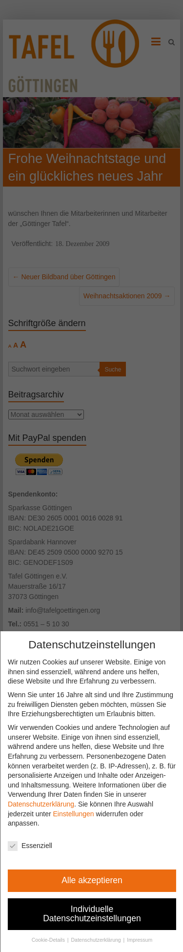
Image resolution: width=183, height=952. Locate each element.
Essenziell (35, 845)
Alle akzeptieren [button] (96, 880)
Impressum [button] (144, 940)
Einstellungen (78, 814)
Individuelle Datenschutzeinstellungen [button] (96, 914)
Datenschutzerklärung (46, 804)
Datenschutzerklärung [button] (101, 940)
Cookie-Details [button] (54, 940)
